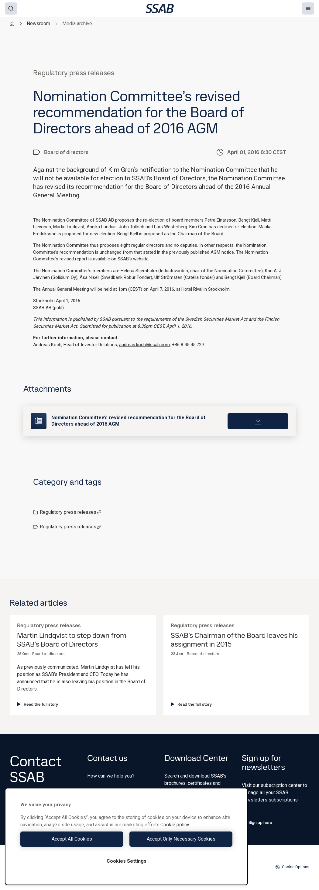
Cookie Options (292, 867)
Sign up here (257, 822)
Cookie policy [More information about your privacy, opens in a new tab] (174, 825)
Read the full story (37, 704)
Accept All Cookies (72, 839)
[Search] (11, 8)
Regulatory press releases (70, 512)
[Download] (258, 421)
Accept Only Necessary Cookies (181, 839)
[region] (126, 836)
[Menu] (308, 8)
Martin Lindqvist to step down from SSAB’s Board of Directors (71, 640)
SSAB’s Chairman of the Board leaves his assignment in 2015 (234, 640)
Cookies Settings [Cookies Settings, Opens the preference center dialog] (126, 861)
